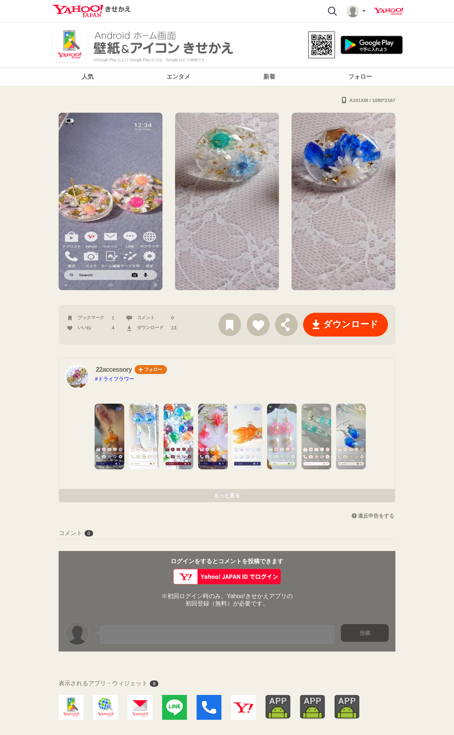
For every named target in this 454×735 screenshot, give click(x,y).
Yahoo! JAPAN (388, 11)
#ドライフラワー (114, 379)
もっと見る (227, 495)
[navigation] (227, 76)
